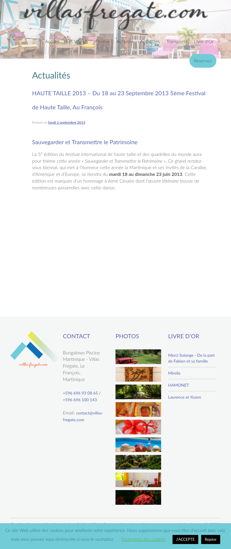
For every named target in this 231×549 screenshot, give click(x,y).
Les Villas (75, 41)
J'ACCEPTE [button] (185, 539)
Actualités (150, 41)
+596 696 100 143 (80, 399)
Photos (103, 41)
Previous (7, 28)
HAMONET (178, 385)
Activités (124, 41)
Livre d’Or (204, 41)
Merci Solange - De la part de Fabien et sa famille (191, 358)
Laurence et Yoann (184, 397)
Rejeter (211, 539)
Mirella (174, 372)
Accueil (52, 41)
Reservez (203, 60)
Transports (176, 41)
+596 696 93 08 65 (80, 392)
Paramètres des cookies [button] (143, 539)
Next (224, 28)
